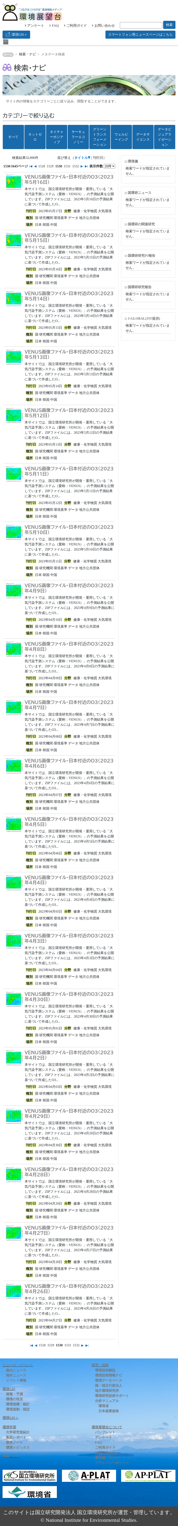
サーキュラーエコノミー (78, 137)
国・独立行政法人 (108, 1385)
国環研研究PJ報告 (141, 255)
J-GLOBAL (144, 318)
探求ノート (14, 1442)
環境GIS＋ (16, 34)
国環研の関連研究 (141, 224)
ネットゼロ (35, 137)
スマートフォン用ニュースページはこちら (140, 34)
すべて (13, 137)
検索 (169, 25)
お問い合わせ (103, 25)
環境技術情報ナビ (108, 1375)
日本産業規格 (108, 1411)
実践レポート (16, 1437)
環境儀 (133, 161)
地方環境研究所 (107, 1390)
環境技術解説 (105, 1370)
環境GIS (9, 1389)
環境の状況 (14, 1399)
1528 (41, 166)
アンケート (34, 25)
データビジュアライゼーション (164, 136)
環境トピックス (18, 1447)
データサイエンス (143, 137)
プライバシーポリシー (112, 1463)
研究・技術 (100, 1365)
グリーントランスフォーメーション (100, 136)
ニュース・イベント (18, 1365)
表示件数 (96, 166)
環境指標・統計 (18, 1404)
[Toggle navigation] (6, 42)
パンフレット (105, 1432)
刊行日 (98, 158)
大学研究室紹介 (18, 1432)
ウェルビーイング (121, 137)
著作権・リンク (107, 1458)
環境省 (103, 1406)
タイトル (81, 158)
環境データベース (108, 1380)
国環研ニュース (139, 193)
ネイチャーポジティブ (56, 137)
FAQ (54, 25)
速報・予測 (14, 1394)
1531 (67, 166)
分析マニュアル (107, 1401)
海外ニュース (16, 1375)
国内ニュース (16, 1370)
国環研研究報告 (139, 287)
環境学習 (9, 1427)
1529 (50, 166)
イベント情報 (16, 1380)
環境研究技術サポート (112, 1396)
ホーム (8, 54)
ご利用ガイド (75, 25)
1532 (75, 166)
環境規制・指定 (18, 1409)
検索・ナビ (27, 54)
